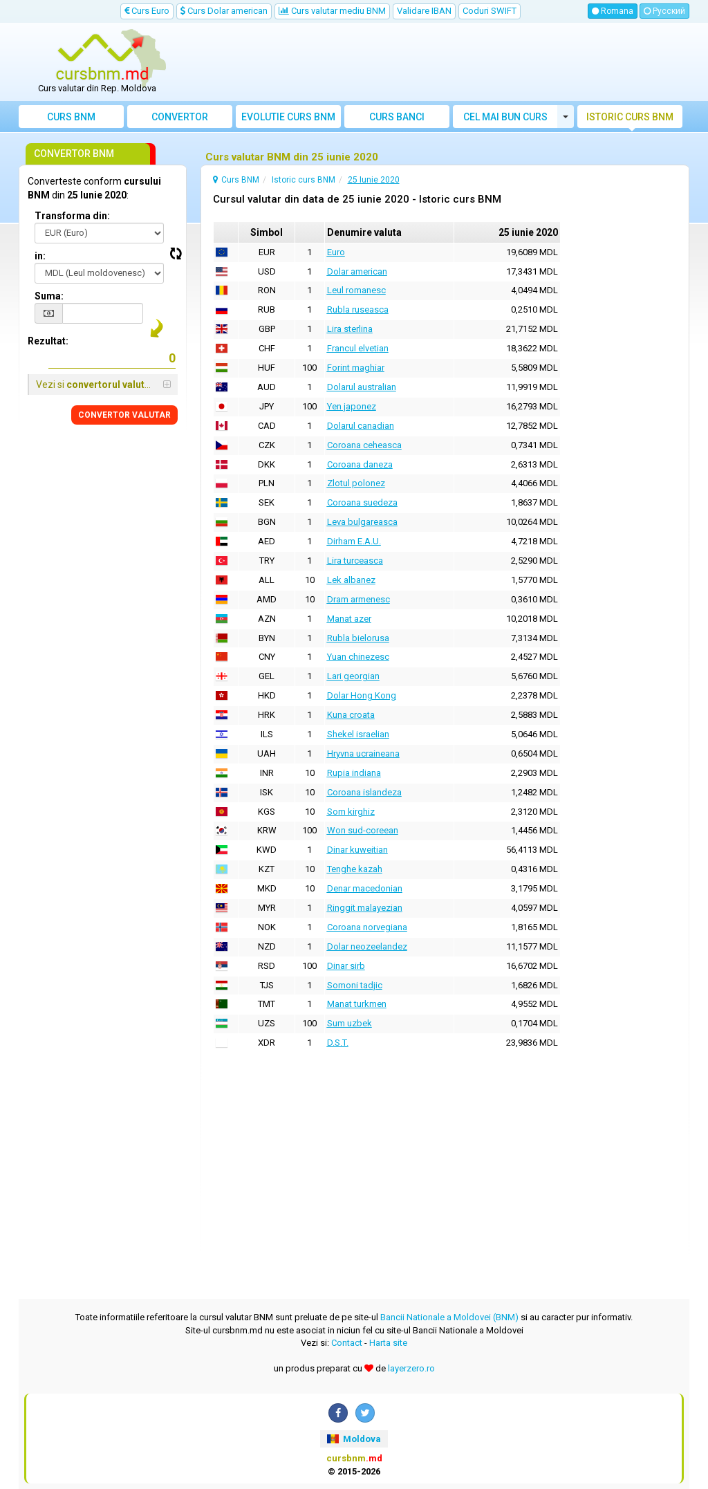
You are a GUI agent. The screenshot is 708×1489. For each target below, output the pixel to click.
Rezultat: (48, 340)
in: (40, 255)
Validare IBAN (424, 11)
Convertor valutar (179, 119)
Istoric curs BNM (629, 116)
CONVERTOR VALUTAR (124, 415)
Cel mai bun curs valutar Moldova (505, 119)
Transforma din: (72, 215)
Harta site (388, 1343)
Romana (612, 11)
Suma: (49, 296)
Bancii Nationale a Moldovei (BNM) (449, 1317)
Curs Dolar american (224, 11)
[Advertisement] (438, 62)
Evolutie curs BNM (288, 116)
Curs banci (397, 116)
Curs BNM (71, 116)
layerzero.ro (411, 1368)
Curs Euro (146, 11)
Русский (664, 11)
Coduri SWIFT (489, 11)
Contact (346, 1343)
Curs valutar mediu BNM (332, 11)
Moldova (354, 1439)
